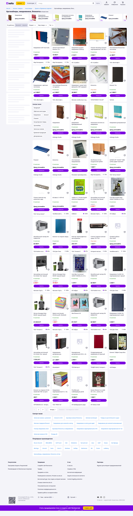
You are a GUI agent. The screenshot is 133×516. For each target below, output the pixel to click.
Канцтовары (28, 8)
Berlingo (36, 453)
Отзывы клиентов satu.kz (45, 487)
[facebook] (101, 502)
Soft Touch (58, 447)
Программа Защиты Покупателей (17, 470)
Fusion (98, 453)
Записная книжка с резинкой (42, 422)
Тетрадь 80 (54, 439)
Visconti (44, 453)
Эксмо (106, 447)
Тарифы (40, 473)
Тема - (44, 502)
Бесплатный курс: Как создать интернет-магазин (52, 484)
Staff (99, 447)
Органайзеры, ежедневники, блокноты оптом (47, 459)
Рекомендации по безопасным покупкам (20, 473)
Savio (51, 453)
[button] (42, 58)
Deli (66, 447)
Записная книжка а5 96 (40, 439)
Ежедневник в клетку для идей (85, 428)
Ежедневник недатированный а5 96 (87, 433)
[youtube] (98, 502)
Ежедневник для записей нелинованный (110, 428)
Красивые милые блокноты (74, 422)
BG (92, 453)
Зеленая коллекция (91, 422)
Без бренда (114, 447)
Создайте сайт (42, 470)
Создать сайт (88, 513)
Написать (98, 95)
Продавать (41, 477)
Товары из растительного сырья (110, 422)
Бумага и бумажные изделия (43, 8)
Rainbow (67, 453)
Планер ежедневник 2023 (41, 433)
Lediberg (106, 453)
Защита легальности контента (76, 480)
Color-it (59, 453)
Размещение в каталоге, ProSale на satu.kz (50, 480)
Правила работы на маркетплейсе (47, 497)
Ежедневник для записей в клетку (63, 428)
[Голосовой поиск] (93, 3)
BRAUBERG (49, 447)
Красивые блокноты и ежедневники (62, 433)
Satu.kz (8, 8)
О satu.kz (69, 470)
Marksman (84, 453)
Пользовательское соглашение (47, 490)
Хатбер (76, 453)
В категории (31, 3)
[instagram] (104, 502)
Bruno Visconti (38, 447)
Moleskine (74, 447)
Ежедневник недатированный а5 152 (111, 433)
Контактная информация (74, 477)
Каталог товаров (17, 8)
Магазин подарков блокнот (42, 428)
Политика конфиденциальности (47, 494)
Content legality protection (74, 484)
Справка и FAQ (71, 473)
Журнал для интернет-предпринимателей (109, 470)
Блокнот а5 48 (58, 422)
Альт (92, 447)
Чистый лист (84, 447)
